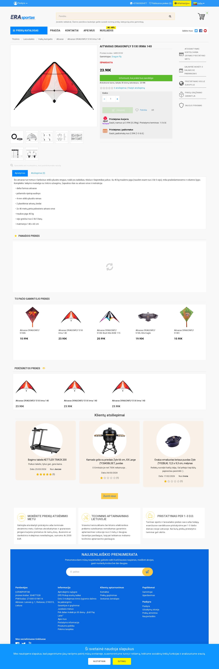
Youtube (206, 30)
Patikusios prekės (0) (160, 3)
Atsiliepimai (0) (38, 173)
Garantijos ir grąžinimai (68, 605)
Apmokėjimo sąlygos (67, 592)
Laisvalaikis (28, 39)
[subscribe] (147, 572)
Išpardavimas (148, 595)
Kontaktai (104, 592)
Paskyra (146, 606)
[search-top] (170, 16)
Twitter (197, 30)
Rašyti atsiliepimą (136, 88)
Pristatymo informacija (68, 622)
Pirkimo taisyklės (66, 629)
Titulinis (15, 39)
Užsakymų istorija (150, 609)
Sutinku (122, 661)
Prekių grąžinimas (108, 595)
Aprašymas (20, 173)
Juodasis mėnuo (66, 609)
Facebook (201, 30)
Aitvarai (60, 39)
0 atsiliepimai (120, 88)
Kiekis (105, 93)
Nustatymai (99, 661)
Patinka (141, 110)
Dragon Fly (117, 56)
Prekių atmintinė (149, 613)
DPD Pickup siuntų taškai (69, 595)
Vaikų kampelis (45, 39)
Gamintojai (147, 592)
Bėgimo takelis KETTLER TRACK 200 (47, 459)
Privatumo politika (66, 626)
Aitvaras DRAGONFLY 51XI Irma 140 (84, 39)
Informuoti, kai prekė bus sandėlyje (136, 78)
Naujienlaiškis (148, 616)
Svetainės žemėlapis (109, 599)
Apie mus (62, 619)
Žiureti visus (109, 496)
